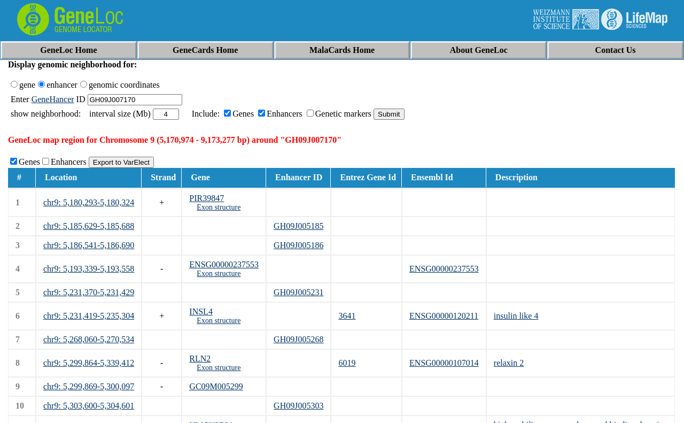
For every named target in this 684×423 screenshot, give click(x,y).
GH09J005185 (298, 225)
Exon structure (218, 207)
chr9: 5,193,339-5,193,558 (88, 268)
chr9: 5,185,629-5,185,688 (88, 225)
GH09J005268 (298, 339)
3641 (346, 315)
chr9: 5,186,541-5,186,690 (88, 245)
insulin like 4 (516, 315)
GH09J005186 (298, 245)
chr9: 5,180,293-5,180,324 (88, 202)
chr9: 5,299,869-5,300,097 (88, 386)
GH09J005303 (298, 405)
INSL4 (201, 311)
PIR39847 (206, 198)
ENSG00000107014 (444, 362)
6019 (346, 362)
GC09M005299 (216, 386)
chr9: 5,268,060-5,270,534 (88, 339)
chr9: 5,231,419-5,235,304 (88, 315)
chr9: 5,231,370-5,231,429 (88, 292)
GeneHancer (53, 99)
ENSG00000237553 (224, 264)
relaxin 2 (509, 362)
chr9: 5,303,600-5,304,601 (88, 405)
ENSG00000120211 (443, 315)
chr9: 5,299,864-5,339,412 (88, 362)
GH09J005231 (298, 292)
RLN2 (200, 358)
